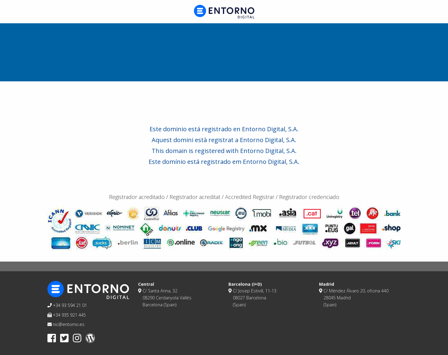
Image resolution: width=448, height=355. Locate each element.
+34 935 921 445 (66, 315)
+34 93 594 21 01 (67, 305)
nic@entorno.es (66, 324)
